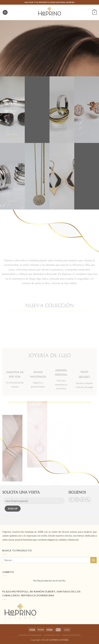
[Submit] (93, 560)
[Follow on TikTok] (82, 499)
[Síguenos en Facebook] (71, 499)
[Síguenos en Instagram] (76, 499)
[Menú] (5, 12)
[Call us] (88, 499)
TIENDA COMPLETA (71, 635)
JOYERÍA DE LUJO (52, 635)
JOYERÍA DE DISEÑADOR (30, 635)
